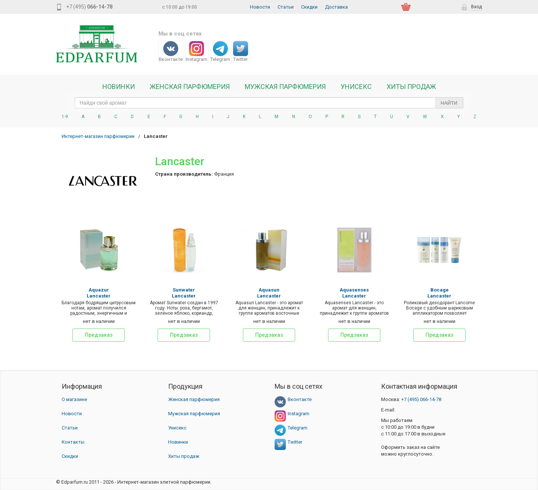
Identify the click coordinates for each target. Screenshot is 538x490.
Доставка (336, 7)
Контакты (73, 442)
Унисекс (356, 86)
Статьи (286, 7)
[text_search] (269, 102)
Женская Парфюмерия (190, 86)
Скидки (309, 7)
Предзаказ (98, 335)
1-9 (65, 116)
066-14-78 (421, 399)
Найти (448, 103)
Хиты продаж (411, 86)
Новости (260, 7)
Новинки (118, 86)
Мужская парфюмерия (285, 86)
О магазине (74, 399)
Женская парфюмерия (194, 399)
